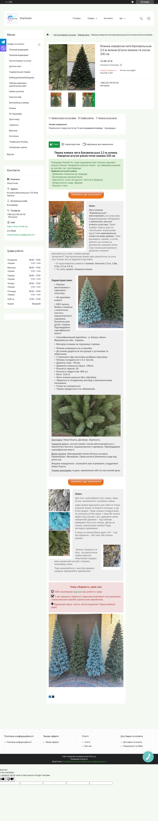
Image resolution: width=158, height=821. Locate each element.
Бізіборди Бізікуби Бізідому (21, 77)
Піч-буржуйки (15, 114)
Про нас (88, 746)
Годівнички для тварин (19, 72)
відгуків (77, 591)
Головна (76, 18)
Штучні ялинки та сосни (65, 35)
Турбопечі (14, 125)
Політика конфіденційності (19, 742)
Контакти (108, 18)
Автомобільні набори (19, 103)
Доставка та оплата (132, 742)
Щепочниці (14, 119)
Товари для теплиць (18, 142)
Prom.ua (92, 757)
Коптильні (14, 136)
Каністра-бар (15, 97)
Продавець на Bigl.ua (79, 759)
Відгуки (10, 154)
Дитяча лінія (15, 66)
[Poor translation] (10, 779)
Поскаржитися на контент (73, 762)
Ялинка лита (83, 35)
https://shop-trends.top (17, 226)
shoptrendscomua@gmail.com (21, 235)
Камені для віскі (16, 91)
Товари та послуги (15, 44)
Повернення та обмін (133, 746)
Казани (12, 108)
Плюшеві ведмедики (18, 50)
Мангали (13, 131)
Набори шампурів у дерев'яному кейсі (18, 84)
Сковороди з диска (18, 147)
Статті (87, 742)
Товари (90, 18)
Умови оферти (52, 742)
